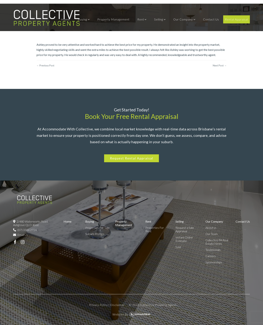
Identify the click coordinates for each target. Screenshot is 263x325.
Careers (210, 256)
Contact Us (211, 19)
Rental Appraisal (236, 19)
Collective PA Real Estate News (216, 241)
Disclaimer (117, 305)
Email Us (20, 234)
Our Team (211, 234)
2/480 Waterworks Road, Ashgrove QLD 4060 (30, 223)
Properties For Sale (97, 227)
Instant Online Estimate (184, 239)
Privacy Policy (98, 305)
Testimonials (213, 249)
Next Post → (219, 65)
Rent (140, 19)
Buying (82, 19)
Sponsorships (213, 262)
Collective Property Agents (159, 305)
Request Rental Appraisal (131, 158)
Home (65, 19)
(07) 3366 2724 (25, 230)
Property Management (113, 19)
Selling (158, 19)
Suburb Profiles (94, 234)
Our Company (183, 19)
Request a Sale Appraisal (185, 229)
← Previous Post (45, 65)
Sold (178, 247)
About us (210, 227)
